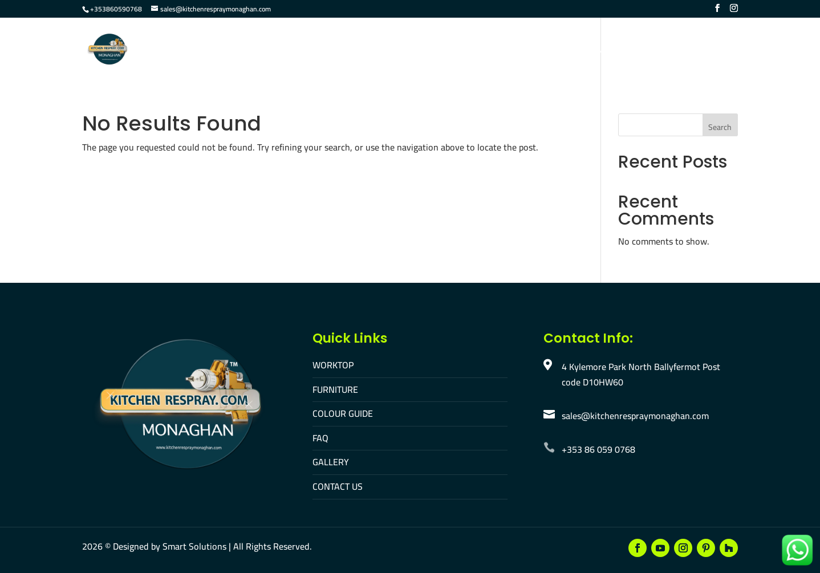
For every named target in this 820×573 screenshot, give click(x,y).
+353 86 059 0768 (598, 449)
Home (273, 50)
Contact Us (599, 50)
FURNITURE (335, 389)
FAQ (500, 50)
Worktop (321, 50)
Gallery (541, 50)
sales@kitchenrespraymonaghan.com (635, 415)
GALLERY (330, 461)
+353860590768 (116, 8)
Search (720, 127)
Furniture (379, 50)
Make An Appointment (688, 50)
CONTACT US (337, 486)
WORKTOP (333, 364)
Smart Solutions (194, 546)
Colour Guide (447, 50)
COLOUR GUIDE (342, 413)
